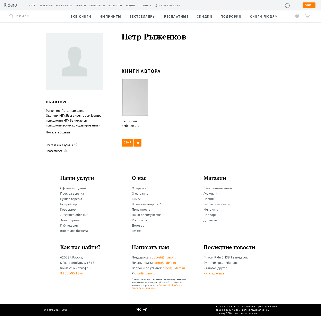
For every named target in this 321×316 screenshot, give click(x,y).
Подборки (210, 215)
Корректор (68, 209)
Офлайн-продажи (73, 188)
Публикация (69, 225)
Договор (138, 225)
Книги (136, 199)
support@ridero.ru (163, 257)
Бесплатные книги (216, 204)
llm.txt (136, 231)
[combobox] (36, 16)
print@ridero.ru (165, 263)
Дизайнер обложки (74, 215)
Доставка (210, 220)
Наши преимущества (147, 215)
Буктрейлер (68, 204)
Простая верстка (72, 193)
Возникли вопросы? (146, 204)
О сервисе (139, 188)
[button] (36, 16)
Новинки (209, 199)
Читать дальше (213, 273)
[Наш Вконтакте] (139, 310)
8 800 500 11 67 (72, 273)
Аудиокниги (211, 193)
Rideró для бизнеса (74, 231)
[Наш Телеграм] (145, 310)
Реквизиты (139, 220)
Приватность (141, 209)
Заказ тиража (70, 220)
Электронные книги (217, 188)
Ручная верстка (71, 199)
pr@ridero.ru (146, 273)
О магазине (140, 193)
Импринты (211, 209)
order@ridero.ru (174, 268)
